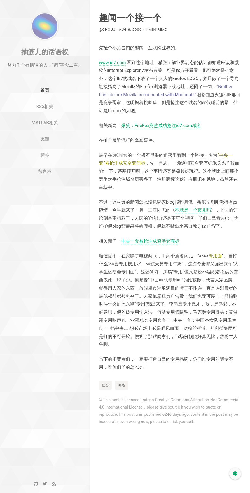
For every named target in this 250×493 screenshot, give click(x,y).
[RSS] (54, 484)
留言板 (45, 187)
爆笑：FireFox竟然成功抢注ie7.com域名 (161, 125)
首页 (44, 106)
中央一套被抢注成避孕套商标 (150, 241)
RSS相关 (44, 122)
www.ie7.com (112, 62)
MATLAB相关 (45, 139)
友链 (44, 155)
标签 (44, 171)
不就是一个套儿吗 (193, 210)
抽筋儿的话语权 (44, 68)
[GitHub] (36, 484)
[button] (235, 474)
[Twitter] (45, 484)
